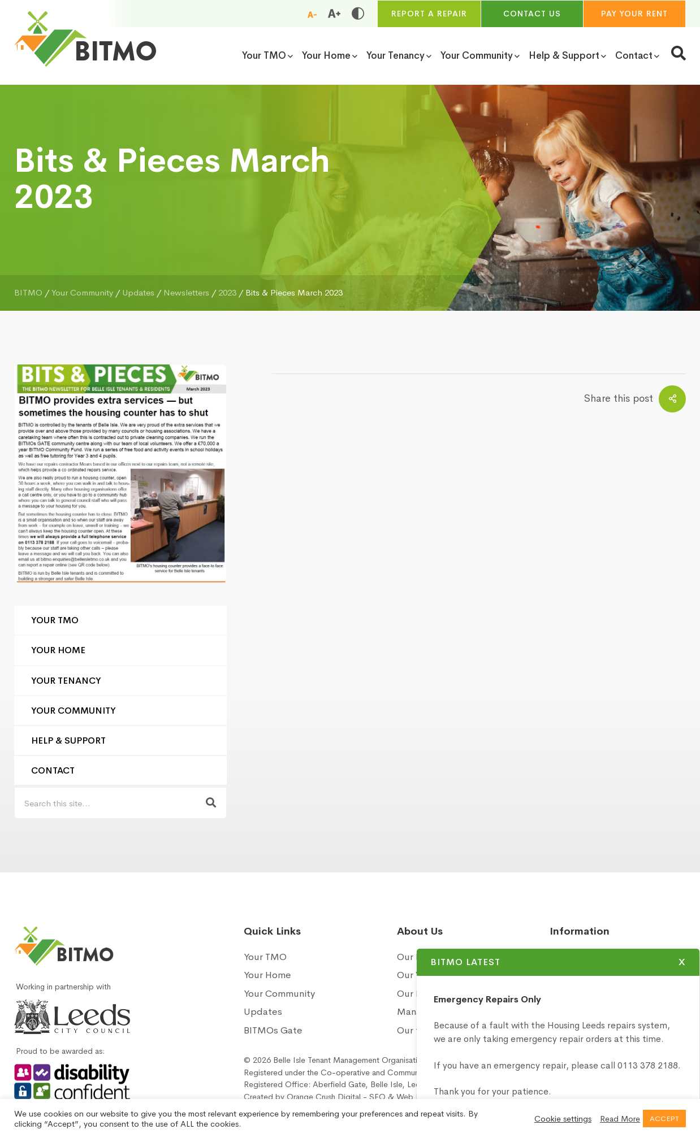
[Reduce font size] (312, 14)
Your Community (73, 710)
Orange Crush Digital (324, 1097)
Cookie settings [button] (562, 1119)
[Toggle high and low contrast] (358, 14)
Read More (620, 1119)
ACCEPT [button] (664, 1118)
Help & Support (68, 740)
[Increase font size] (334, 14)
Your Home (58, 650)
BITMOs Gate (273, 1030)
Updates (263, 1012)
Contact (53, 770)
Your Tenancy (66, 681)
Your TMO (55, 620)
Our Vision (419, 975)
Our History (422, 957)
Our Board (419, 994)
